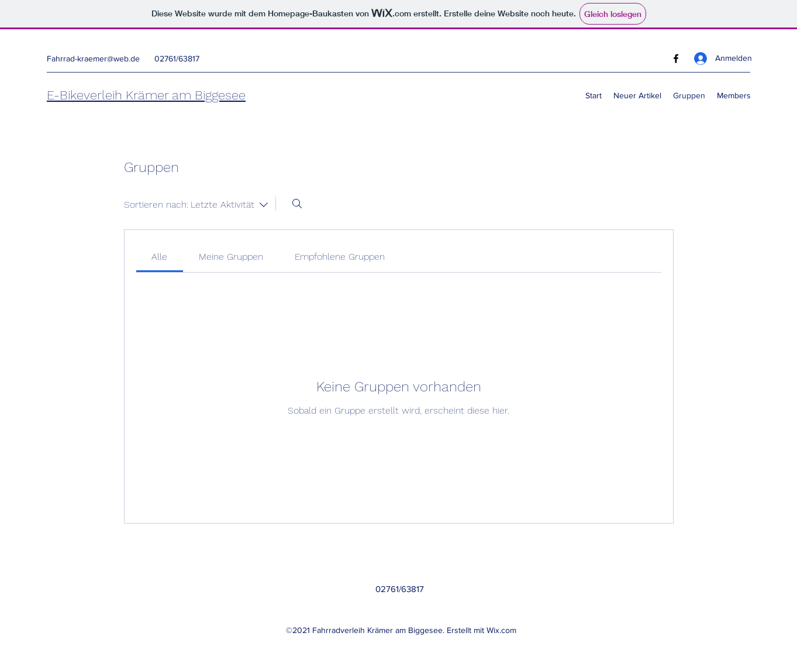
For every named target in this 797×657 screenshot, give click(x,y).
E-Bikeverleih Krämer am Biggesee (146, 95)
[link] (159, 256)
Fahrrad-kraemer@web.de (93, 58)
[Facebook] (676, 58)
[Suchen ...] (297, 204)
